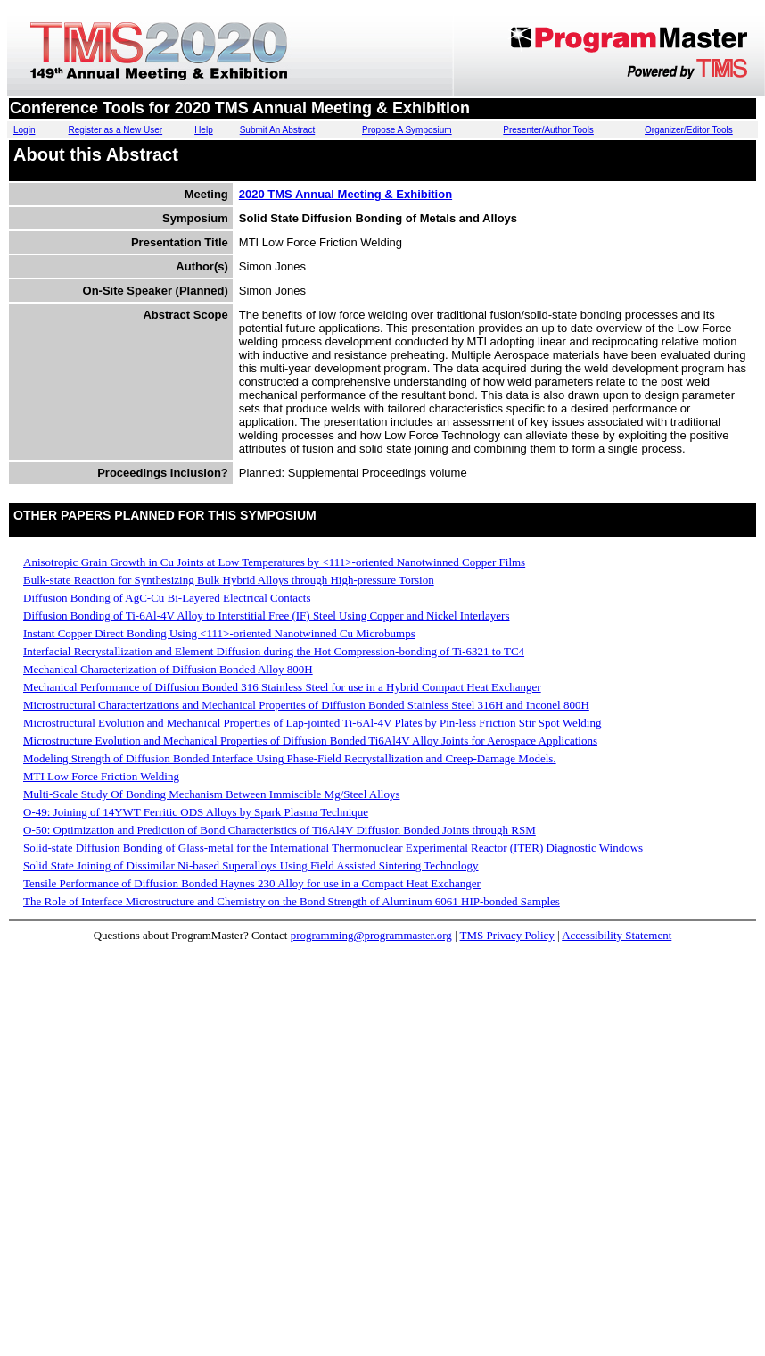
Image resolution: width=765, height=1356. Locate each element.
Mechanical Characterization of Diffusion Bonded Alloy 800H (168, 669)
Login (24, 130)
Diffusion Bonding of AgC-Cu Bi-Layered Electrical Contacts (167, 597)
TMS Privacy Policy (507, 935)
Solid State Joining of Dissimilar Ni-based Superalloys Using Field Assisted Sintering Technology (251, 865)
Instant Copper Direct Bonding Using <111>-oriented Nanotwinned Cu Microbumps (219, 633)
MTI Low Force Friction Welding (101, 776)
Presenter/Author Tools (548, 130)
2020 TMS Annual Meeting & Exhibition (345, 194)
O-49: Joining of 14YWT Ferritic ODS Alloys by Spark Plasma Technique (195, 812)
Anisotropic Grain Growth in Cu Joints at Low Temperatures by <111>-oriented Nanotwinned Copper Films (274, 562)
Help (203, 130)
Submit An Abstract (278, 130)
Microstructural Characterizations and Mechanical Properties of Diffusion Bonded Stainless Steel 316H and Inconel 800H (306, 704)
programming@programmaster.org (371, 935)
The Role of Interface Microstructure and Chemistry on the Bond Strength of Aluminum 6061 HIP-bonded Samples (291, 901)
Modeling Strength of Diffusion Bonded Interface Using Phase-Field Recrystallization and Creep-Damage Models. (289, 758)
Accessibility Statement (616, 935)
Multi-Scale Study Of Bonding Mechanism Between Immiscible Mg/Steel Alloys (211, 794)
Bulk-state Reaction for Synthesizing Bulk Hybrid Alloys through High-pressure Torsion (228, 579)
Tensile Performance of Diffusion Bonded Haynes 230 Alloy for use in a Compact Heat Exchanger (252, 883)
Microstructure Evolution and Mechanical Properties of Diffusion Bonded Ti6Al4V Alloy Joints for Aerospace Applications (310, 740)
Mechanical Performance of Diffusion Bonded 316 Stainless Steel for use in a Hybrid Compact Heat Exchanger (282, 687)
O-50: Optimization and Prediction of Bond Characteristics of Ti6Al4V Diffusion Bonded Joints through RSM (279, 829)
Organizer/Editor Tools (689, 130)
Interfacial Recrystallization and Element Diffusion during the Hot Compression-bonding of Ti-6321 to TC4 (273, 651)
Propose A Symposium (407, 130)
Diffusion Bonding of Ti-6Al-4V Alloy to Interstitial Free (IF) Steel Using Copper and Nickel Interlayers (266, 615)
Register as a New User (116, 130)
